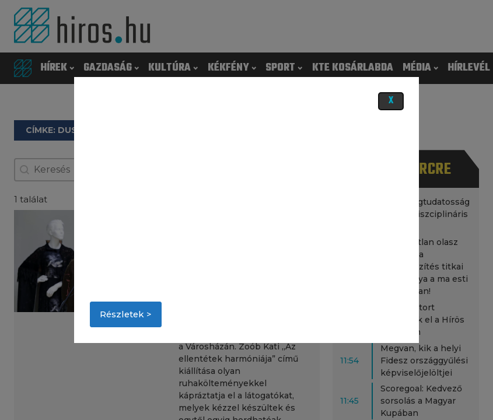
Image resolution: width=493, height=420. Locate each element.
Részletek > (126, 314)
